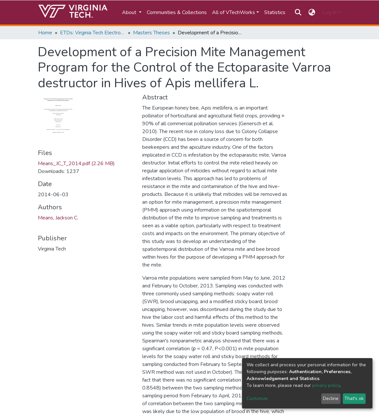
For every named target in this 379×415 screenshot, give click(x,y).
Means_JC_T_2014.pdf (76, 163)
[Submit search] (298, 12)
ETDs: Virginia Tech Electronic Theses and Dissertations (92, 32)
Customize (257, 398)
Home (45, 32)
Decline (331, 398)
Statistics (274, 12)
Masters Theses (151, 32)
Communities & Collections (177, 12)
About (130, 12)
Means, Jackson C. (58, 217)
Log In (330, 12)
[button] (312, 12)
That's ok (354, 398)
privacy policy (326, 385)
